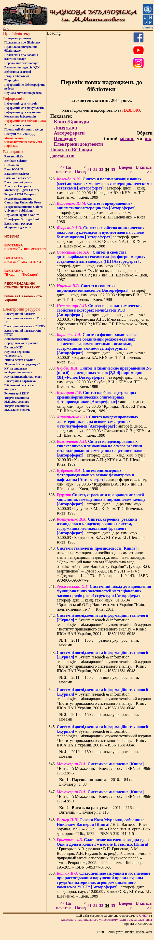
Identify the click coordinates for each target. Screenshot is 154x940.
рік (148, 138)
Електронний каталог (19, 314)
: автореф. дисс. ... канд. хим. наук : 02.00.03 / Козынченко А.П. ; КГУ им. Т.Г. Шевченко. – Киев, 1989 (104, 452)
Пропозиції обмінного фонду (24, 129)
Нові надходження (16, 339)
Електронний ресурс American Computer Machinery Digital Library (21, 186)
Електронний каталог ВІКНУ (25, 326)
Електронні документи (78, 144)
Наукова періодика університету (17, 353)
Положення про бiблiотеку (22, 42)
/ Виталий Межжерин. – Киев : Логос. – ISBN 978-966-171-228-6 (104, 768)
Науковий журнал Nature (21, 215)
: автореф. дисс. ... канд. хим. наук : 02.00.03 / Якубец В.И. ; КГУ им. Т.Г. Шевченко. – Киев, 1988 (104, 377)
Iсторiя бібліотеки (16, 76)
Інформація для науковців (22, 112)
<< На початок (63, 169)
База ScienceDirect (16, 173)
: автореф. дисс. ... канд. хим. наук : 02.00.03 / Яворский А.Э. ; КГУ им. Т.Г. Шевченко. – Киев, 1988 (102, 237)
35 (113, 169)
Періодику (65, 138)
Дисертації (65, 127)
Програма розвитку (18, 38)
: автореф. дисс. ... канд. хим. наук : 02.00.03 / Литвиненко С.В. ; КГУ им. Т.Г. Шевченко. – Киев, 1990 (104, 426)
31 (90, 169)
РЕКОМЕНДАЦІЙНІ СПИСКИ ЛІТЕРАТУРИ (22, 285)
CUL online (11, 165)
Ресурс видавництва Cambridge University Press (22, 200)
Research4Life (13, 156)
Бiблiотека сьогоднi (17, 72)
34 (107, 169)
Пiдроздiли (11, 80)
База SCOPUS (13, 169)
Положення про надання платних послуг (21, 57)
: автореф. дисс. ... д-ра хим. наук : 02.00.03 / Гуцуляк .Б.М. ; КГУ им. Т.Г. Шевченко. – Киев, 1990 (101, 504)
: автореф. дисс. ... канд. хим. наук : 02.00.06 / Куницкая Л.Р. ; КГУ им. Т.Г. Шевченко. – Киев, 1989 (103, 401)
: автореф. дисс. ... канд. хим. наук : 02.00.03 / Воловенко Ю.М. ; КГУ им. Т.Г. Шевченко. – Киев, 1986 (101, 212)
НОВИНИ (11, 236)
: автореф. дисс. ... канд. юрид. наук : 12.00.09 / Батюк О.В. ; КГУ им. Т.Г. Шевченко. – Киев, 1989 (104, 884)
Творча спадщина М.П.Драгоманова (16, 399)
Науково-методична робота (23, 93)
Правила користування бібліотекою (20, 48)
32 (95, 169)
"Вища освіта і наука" (19, 360)
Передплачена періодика (21, 343)
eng (6, 27)
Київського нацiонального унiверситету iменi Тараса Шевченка (106, 919)
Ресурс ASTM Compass (20, 194)
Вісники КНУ (13, 347)
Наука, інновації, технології (23, 376)
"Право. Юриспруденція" (22, 364)
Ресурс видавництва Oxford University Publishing (23, 208)
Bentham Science (15, 161)
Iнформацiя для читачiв (20, 103)
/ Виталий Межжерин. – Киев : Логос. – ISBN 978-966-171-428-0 (104, 796)
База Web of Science (17, 178)
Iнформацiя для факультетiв (24, 108)
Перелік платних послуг (21, 63)
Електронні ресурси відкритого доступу (18, 225)
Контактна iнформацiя (20, 116)
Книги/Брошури (71, 121)
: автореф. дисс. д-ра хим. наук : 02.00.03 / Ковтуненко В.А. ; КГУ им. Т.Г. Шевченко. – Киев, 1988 (104, 530)
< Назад (80, 169)
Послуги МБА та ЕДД (19, 134)
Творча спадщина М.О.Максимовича (17, 408)
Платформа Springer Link (21, 219)
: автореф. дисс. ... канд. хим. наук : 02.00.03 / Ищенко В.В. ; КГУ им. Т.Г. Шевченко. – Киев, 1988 (104, 293)
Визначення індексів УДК (22, 67)
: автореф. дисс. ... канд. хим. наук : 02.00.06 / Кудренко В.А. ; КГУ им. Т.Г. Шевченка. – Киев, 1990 (102, 479)
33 (101, 169)
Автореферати (69, 133)
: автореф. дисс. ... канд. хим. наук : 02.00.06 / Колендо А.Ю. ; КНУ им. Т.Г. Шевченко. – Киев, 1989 (104, 188)
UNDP (143, 915)
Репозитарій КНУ (16, 393)
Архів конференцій (17, 125)
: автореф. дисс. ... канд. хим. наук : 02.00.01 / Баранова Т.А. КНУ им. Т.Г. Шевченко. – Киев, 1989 (101, 348)
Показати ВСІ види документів (71, 152)
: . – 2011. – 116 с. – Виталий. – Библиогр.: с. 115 (98, 809)
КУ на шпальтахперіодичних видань (18, 370)
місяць (127, 138)
